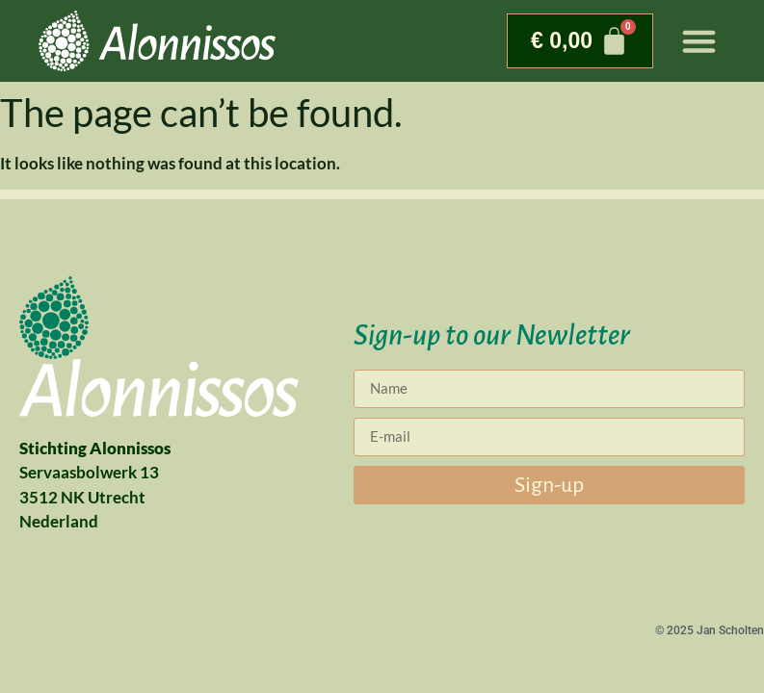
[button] (699, 41)
